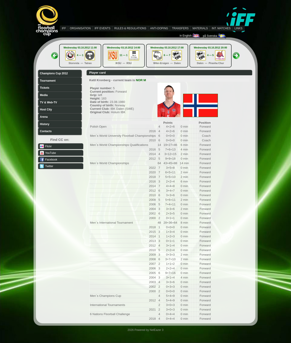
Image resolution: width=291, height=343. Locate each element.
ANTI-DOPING (159, 28)
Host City (46, 109)
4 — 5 (210, 55)
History (44, 124)
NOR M (141, 80)
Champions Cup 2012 (54, 73)
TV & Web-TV (48, 102)
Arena (44, 116)
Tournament (48, 80)
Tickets (44, 87)
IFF (64, 28)
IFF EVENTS (102, 28)
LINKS (239, 28)
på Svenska (214, 36)
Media (44, 95)
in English (190, 35)
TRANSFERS (180, 28)
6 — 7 (167, 55)
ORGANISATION (80, 28)
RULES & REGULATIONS (130, 28)
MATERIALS (200, 28)
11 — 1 (123, 55)
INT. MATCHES (221, 28)
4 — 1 (80, 55)
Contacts (46, 131)
